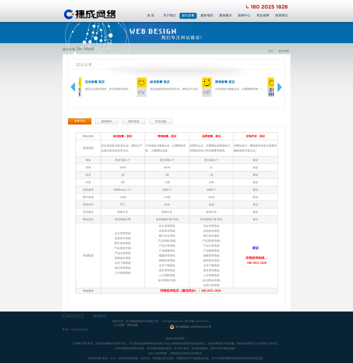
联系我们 (281, 15)
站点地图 (119, 325)
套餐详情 (79, 120)
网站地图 (132, 325)
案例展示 (225, 15)
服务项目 (207, 15)
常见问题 (160, 121)
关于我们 (169, 15)
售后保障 (263, 15)
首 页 (150, 15)
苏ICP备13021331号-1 (197, 321)
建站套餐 (188, 15)
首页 (270, 51)
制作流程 (133, 121)
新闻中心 (244, 15)
